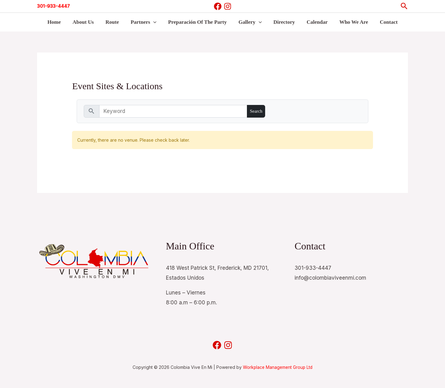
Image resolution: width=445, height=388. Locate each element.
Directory (282, 22)
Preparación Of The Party (198, 22)
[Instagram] (227, 6)
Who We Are (349, 22)
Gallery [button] (249, 22)
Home (59, 22)
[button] (404, 6)
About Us (87, 22)
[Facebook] (218, 6)
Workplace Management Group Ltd (277, 367)
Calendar (313, 22)
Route (115, 22)
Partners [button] (145, 22)
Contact (383, 22)
